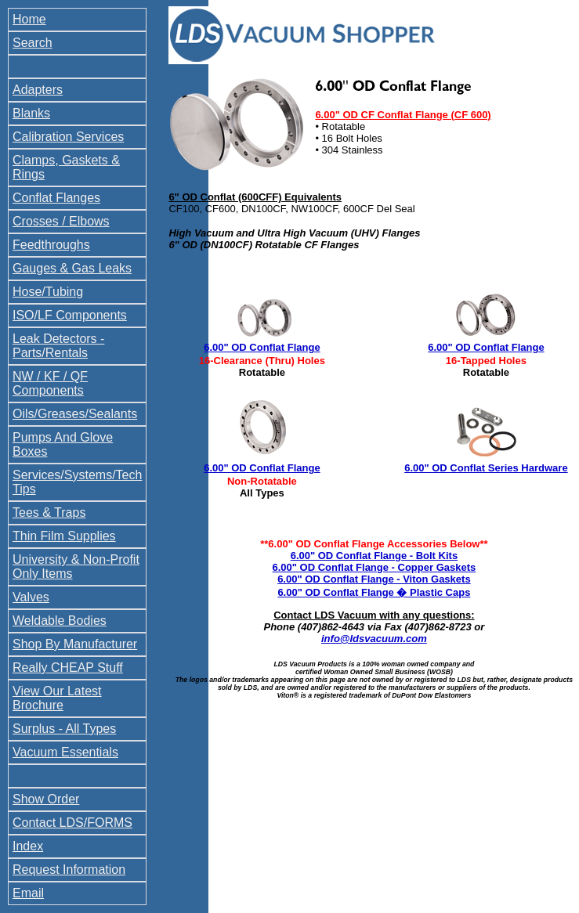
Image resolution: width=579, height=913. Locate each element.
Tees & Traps (49, 512)
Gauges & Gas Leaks (72, 268)
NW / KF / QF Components (50, 383)
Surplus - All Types (64, 728)
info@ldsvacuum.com (374, 638)
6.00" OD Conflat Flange (262, 347)
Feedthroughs (51, 244)
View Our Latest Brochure (57, 698)
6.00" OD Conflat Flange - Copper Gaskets (374, 567)
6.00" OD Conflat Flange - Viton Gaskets (373, 579)
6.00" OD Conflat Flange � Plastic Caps (373, 592)
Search (32, 42)
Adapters (38, 89)
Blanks (31, 113)
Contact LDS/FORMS (72, 822)
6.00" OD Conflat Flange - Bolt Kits (374, 555)
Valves (31, 597)
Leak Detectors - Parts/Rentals (58, 345)
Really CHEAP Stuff (68, 667)
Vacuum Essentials (65, 752)
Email (28, 893)
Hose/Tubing (48, 291)
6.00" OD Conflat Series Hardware (485, 468)
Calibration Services (68, 136)
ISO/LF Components (70, 315)
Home (29, 19)
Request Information (69, 869)
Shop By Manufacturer (75, 644)
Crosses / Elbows (61, 221)
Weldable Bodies (60, 620)
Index (28, 846)
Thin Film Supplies (64, 536)
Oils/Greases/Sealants (75, 413)
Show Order (46, 799)
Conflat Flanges (56, 197)
